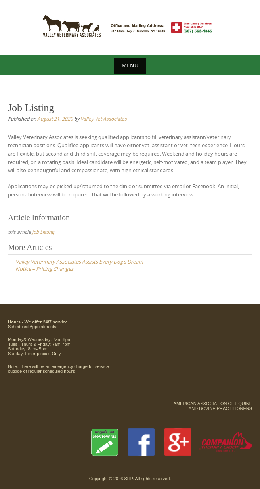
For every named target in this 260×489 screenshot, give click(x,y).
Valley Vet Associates (103, 119)
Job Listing (43, 232)
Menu (130, 65)
